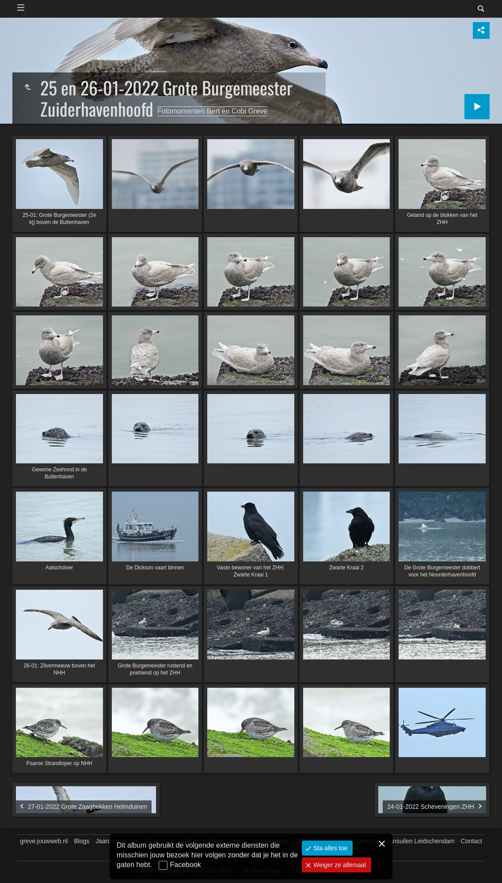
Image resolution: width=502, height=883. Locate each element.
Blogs (81, 841)
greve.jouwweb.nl (44, 841)
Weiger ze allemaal (339, 864)
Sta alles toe (329, 848)
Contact (471, 841)
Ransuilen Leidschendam (419, 841)
